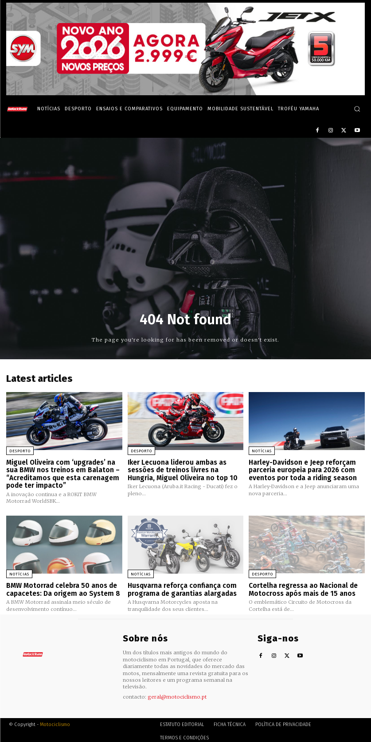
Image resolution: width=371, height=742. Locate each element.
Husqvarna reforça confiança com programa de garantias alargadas (182, 587)
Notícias (262, 451)
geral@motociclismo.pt (177, 694)
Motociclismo (55, 722)
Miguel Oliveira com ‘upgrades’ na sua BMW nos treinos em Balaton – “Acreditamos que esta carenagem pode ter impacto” (62, 473)
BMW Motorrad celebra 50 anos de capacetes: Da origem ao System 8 (61, 587)
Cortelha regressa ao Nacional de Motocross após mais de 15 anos (303, 587)
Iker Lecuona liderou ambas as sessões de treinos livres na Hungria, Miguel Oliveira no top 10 (182, 469)
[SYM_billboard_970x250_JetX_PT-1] (185, 93)
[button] (357, 108)
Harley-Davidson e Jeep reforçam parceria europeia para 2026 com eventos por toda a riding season (302, 469)
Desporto (20, 451)
